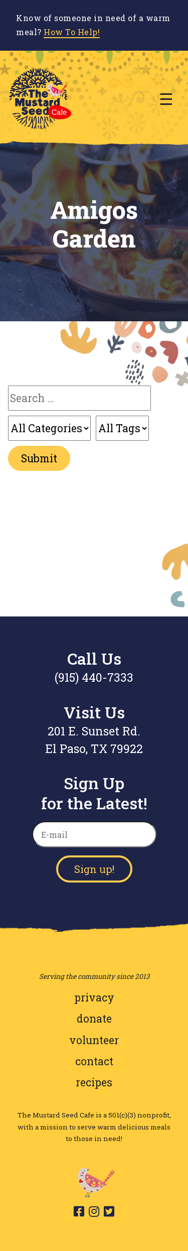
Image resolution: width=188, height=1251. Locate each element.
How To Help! (72, 32)
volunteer (94, 1040)
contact (94, 1061)
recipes (94, 1082)
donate (94, 1019)
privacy (94, 997)
